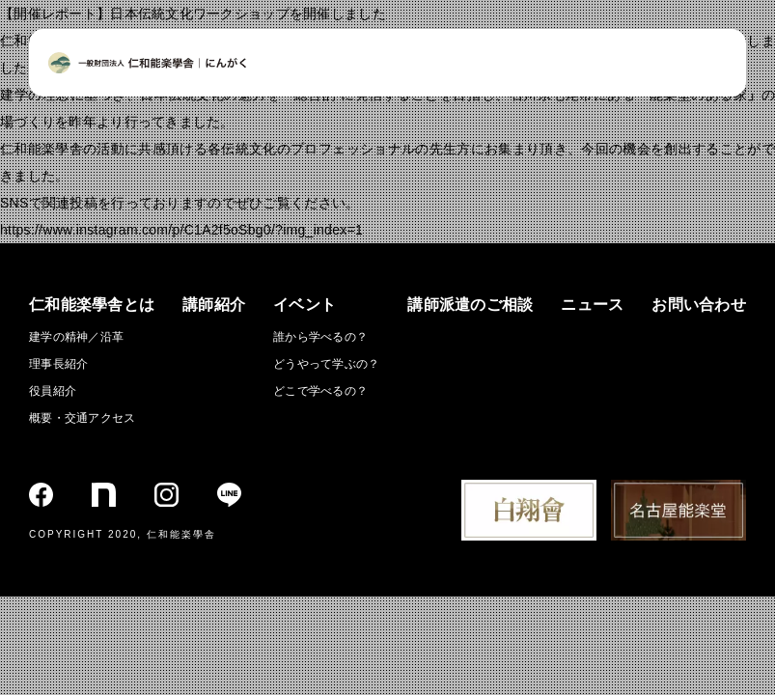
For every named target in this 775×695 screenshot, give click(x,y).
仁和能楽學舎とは (91, 304)
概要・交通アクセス (82, 418)
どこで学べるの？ (320, 391)
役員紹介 (52, 391)
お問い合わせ (698, 304)
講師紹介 (213, 304)
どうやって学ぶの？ (326, 364)
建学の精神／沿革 (76, 337)
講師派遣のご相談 (470, 304)
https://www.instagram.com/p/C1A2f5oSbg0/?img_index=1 (181, 229)
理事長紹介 (58, 364)
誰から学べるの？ (320, 337)
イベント (304, 304)
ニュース (592, 304)
